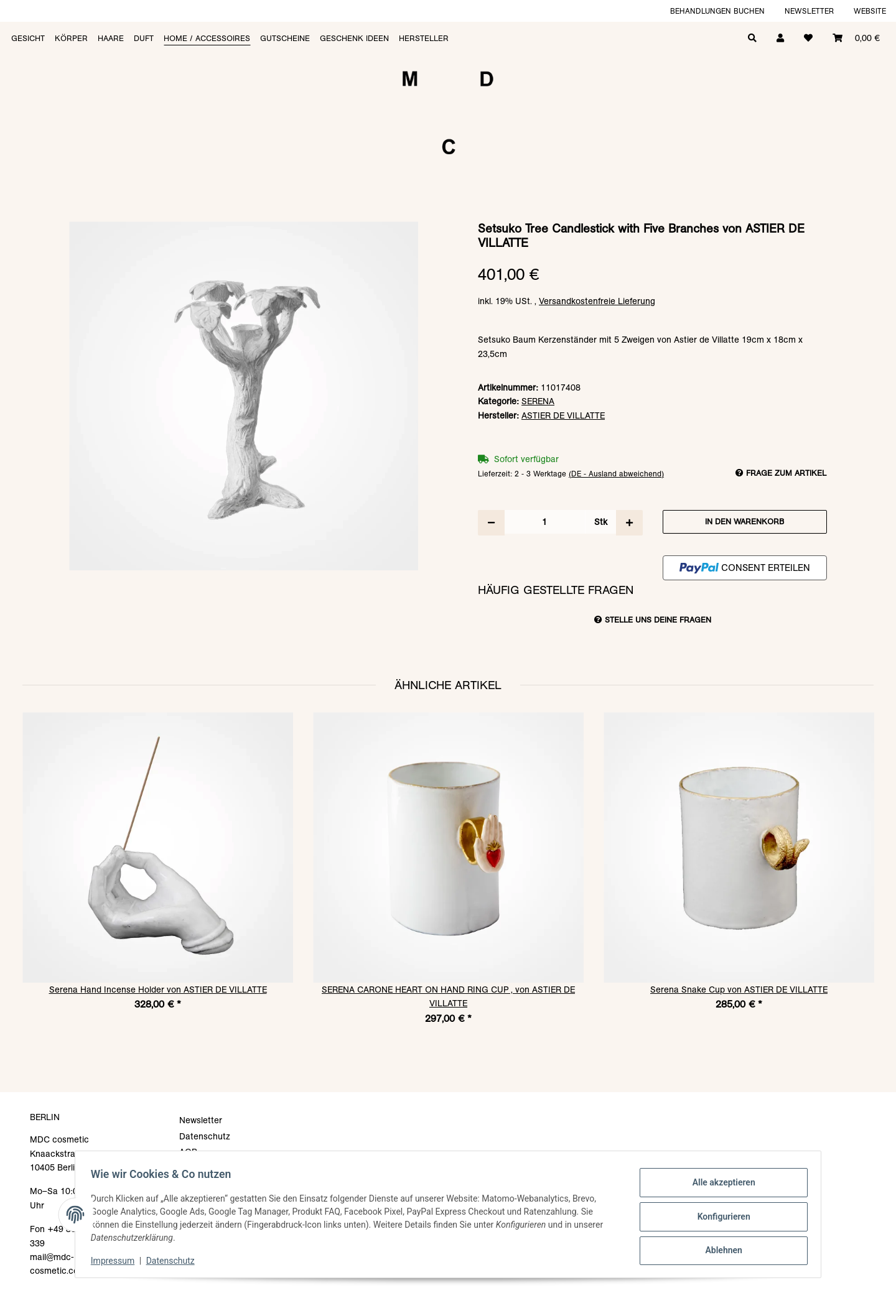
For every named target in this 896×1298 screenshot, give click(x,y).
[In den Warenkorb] (448, 215)
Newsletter (809, 11)
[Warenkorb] (856, 37)
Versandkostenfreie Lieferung (597, 301)
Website (870, 11)
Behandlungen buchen (717, 11)
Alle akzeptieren (719, 1184)
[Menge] (545, 522)
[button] (780, 37)
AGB (188, 1151)
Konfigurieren (719, 1217)
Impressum (117, 1261)
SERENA (537, 401)
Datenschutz (175, 1261)
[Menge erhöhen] (629, 522)
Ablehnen (719, 1249)
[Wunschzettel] (808, 37)
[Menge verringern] (491, 522)
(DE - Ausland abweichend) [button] (616, 473)
